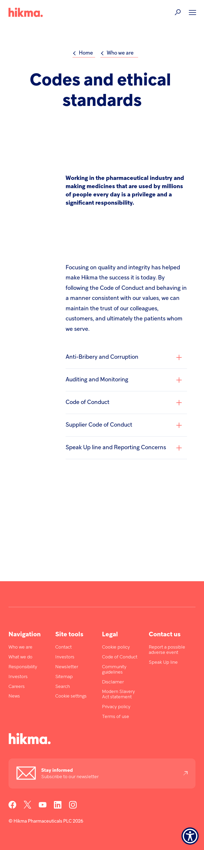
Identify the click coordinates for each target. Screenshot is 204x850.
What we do (20, 657)
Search (62, 686)
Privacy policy (116, 707)
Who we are (20, 647)
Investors (18, 677)
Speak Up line (163, 662)
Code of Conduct (119, 657)
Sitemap (64, 677)
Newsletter (66, 667)
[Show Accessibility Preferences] (190, 836)
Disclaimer (113, 682)
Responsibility (22, 667)
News (14, 696)
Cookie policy (116, 647)
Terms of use (115, 717)
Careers (16, 686)
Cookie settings (71, 696)
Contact (63, 647)
